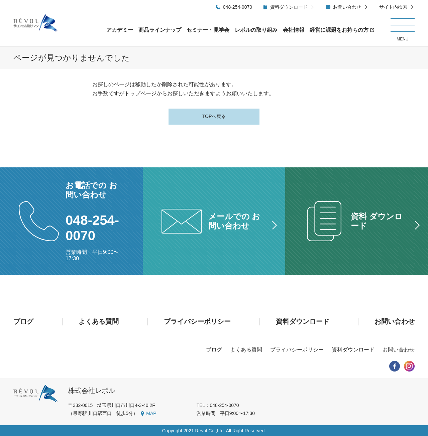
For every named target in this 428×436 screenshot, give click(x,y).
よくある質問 (99, 321)
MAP (151, 413)
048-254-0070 (237, 7)
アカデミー (119, 30)
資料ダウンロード (289, 7)
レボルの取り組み (256, 30)
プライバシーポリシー (197, 321)
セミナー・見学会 (208, 30)
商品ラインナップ (159, 30)
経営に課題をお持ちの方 (339, 30)
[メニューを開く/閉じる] (403, 30)
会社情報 (293, 30)
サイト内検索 (393, 7)
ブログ (23, 321)
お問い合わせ (347, 7)
